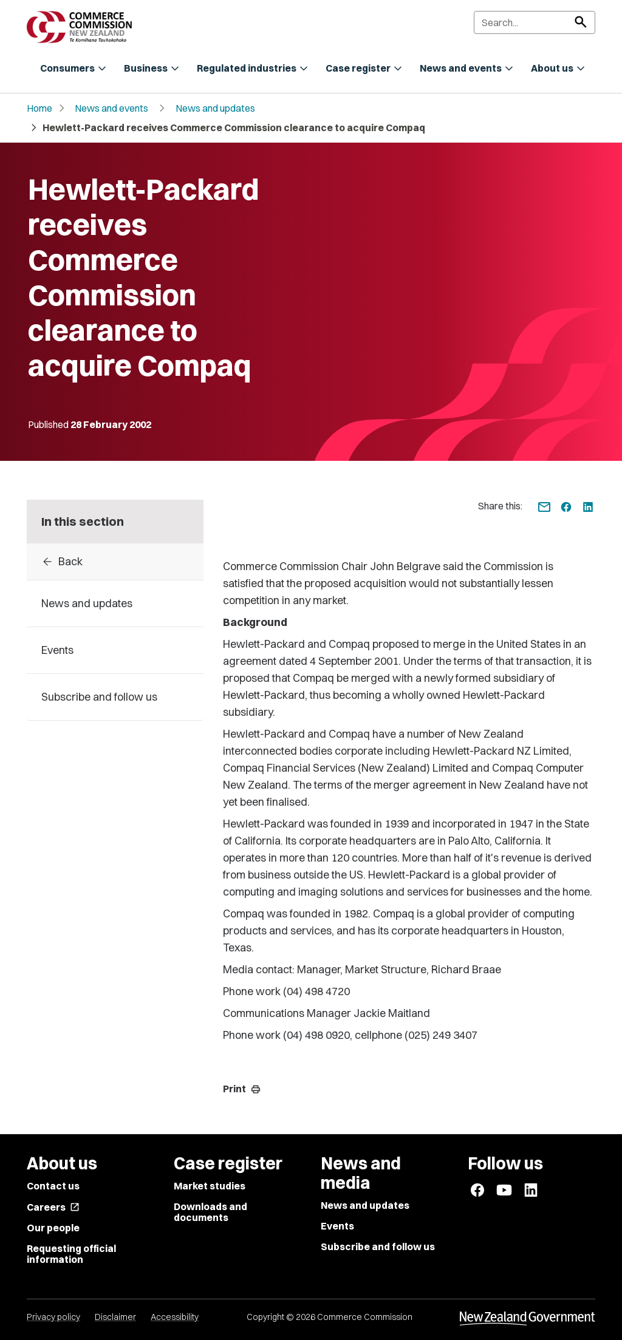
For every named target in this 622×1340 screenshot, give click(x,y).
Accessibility (175, 1316)
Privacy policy (53, 1316)
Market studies (209, 1186)
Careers (53, 1207)
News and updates (215, 108)
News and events (111, 108)
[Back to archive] (115, 561)
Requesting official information (71, 1253)
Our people (53, 1228)
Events (337, 1226)
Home (39, 108)
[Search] (534, 22)
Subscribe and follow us (378, 1246)
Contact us (53, 1186)
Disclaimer (115, 1316)
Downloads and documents (210, 1211)
